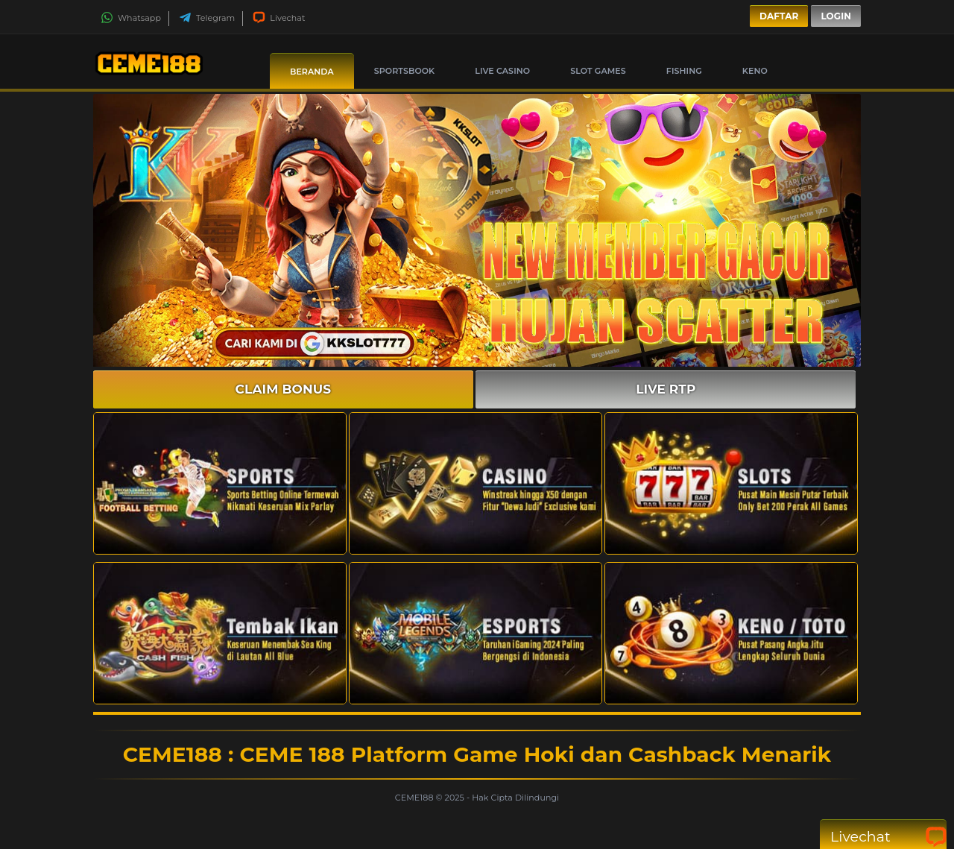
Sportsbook (404, 71)
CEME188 (415, 797)
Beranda (312, 71)
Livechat (279, 18)
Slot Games (598, 71)
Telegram (207, 18)
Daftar (778, 16)
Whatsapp (131, 18)
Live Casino (502, 71)
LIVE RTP (665, 389)
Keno (755, 71)
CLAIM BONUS (284, 389)
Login (836, 16)
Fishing (684, 71)
